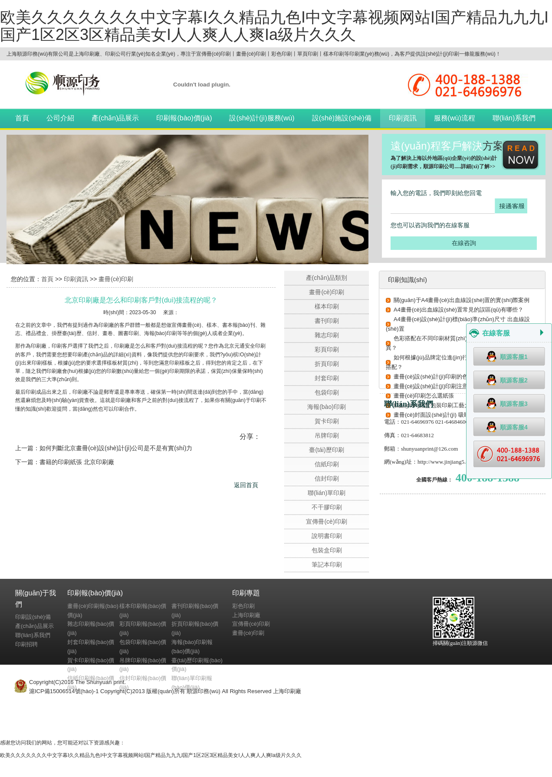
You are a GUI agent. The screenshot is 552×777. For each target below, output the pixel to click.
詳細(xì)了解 (475, 166)
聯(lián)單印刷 (326, 492)
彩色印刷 (243, 606)
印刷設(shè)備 (33, 617)
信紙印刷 (327, 464)
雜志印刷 (327, 335)
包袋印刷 (327, 392)
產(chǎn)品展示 (115, 118)
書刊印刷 (327, 320)
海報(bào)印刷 (326, 406)
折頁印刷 (327, 363)
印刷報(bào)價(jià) (184, 118)
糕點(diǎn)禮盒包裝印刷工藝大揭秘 (437, 405)
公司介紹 (60, 118)
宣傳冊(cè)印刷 (326, 521)
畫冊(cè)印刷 (116, 279)
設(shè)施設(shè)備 (341, 118)
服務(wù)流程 (454, 118)
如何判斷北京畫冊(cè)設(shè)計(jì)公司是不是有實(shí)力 (115, 448)
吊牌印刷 (327, 435)
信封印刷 (327, 478)
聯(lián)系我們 (514, 118)
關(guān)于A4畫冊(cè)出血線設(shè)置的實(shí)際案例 (462, 300)
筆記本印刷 (327, 564)
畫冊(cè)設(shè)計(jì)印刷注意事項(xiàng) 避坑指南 (457, 386)
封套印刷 (327, 378)
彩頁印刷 (327, 349)
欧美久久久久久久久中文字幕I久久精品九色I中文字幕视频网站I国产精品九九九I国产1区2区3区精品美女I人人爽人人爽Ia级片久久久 (274, 25)
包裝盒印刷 (327, 550)
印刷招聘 (26, 644)
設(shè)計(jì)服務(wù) (261, 118)
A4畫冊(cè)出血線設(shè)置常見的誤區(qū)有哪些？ (458, 309)
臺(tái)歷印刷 (326, 449)
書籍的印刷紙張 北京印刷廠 (76, 461)
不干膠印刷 (327, 507)
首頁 (22, 118)
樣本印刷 (327, 306)
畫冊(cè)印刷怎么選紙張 (424, 395)
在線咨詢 (464, 242)
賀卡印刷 (327, 421)
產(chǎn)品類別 (327, 277)
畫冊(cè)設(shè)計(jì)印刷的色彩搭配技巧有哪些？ (456, 376)
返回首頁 (246, 484)
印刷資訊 (403, 118)
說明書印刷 (327, 535)
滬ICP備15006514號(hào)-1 (64, 691)
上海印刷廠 (246, 615)
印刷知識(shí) (407, 279)
